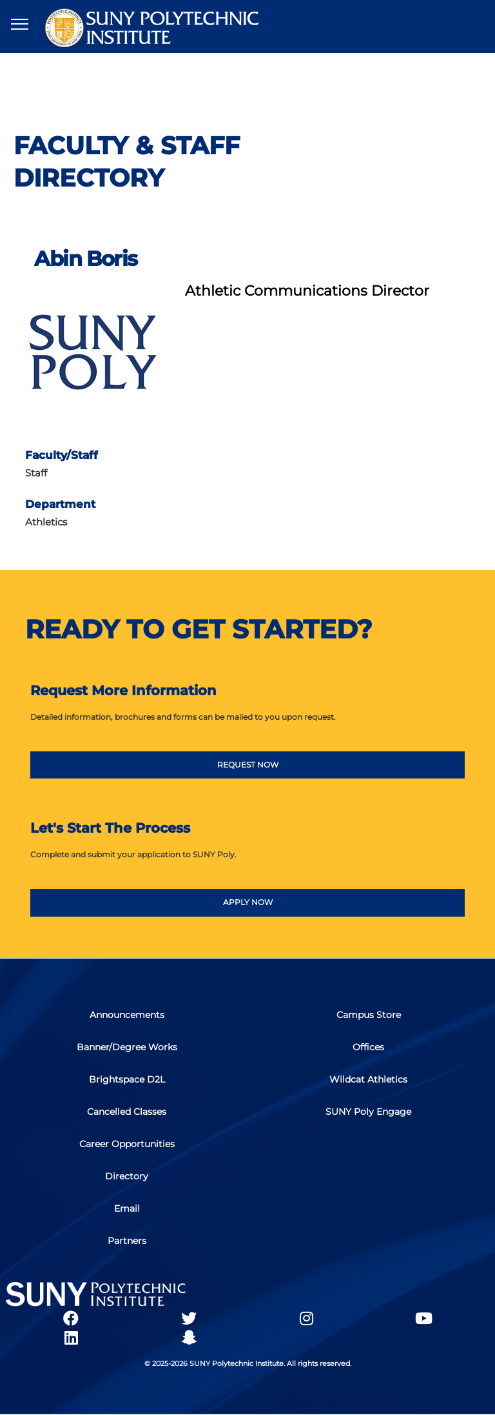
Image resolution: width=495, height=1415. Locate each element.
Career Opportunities (127, 1144)
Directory (126, 1176)
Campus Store (368, 1015)
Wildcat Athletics (368, 1079)
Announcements (127, 1015)
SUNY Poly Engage (368, 1111)
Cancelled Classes (126, 1111)
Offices (368, 1047)
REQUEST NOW (247, 764)
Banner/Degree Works (127, 1047)
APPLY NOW (248, 902)
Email (127, 1208)
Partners (127, 1241)
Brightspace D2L (127, 1079)
